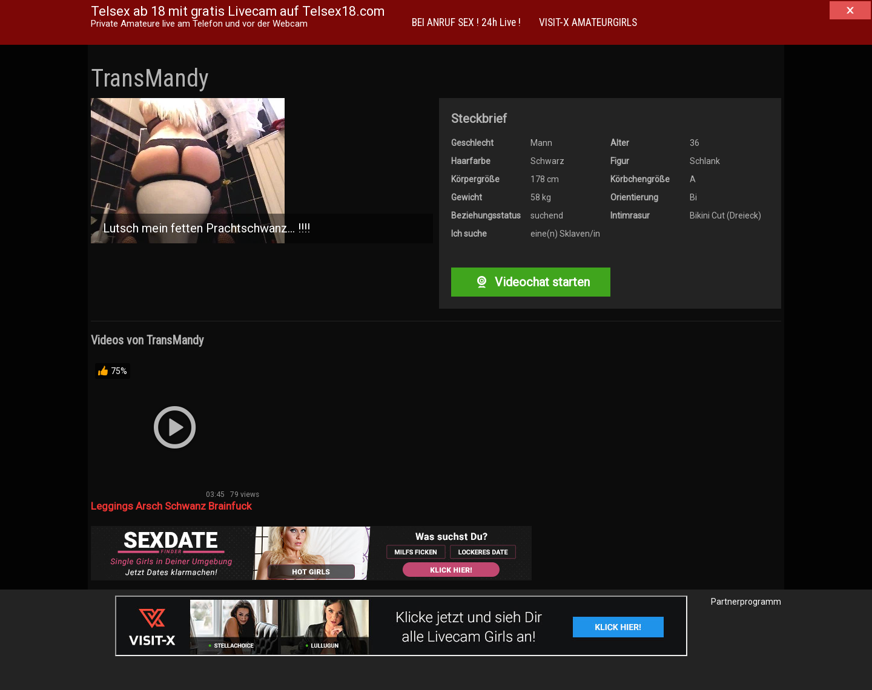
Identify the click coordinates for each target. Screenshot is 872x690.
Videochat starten (530, 282)
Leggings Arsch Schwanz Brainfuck (171, 506)
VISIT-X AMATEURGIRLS (588, 22)
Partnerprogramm (746, 601)
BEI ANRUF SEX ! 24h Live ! (466, 22)
